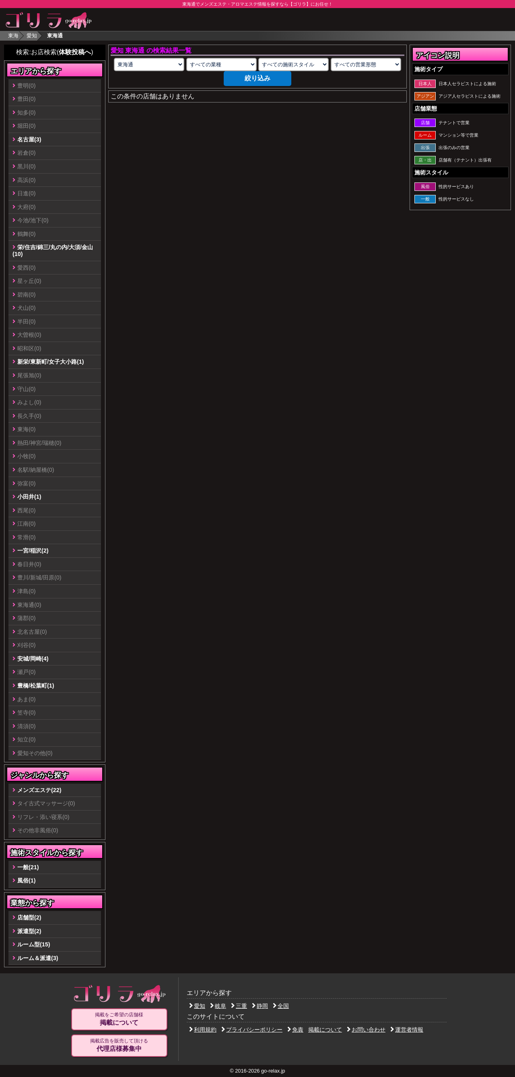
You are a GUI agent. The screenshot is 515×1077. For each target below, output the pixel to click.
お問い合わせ (366, 1029)
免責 (295, 1029)
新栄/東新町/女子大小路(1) (50, 361)
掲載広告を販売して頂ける (119, 1045)
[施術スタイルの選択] (293, 64)
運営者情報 (406, 1029)
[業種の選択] (221, 64)
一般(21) (28, 867)
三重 (239, 1006)
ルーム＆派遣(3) (37, 958)
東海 (13, 36)
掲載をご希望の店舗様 (119, 1019)
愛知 (32, 36)
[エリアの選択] (149, 64)
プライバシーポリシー (251, 1029)
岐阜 (218, 1006)
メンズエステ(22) (39, 790)
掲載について (325, 1029)
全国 (281, 1006)
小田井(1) (29, 496)
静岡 (260, 1006)
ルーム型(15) (33, 944)
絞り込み (257, 78)
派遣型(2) (29, 931)
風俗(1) (26, 880)
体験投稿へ (75, 52)
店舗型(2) (29, 917)
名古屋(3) (29, 139)
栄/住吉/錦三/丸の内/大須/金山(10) (52, 250)
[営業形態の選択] (366, 64)
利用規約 (202, 1029)
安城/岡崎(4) (33, 658)
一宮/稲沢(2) (33, 550)
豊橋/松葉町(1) (35, 685)
